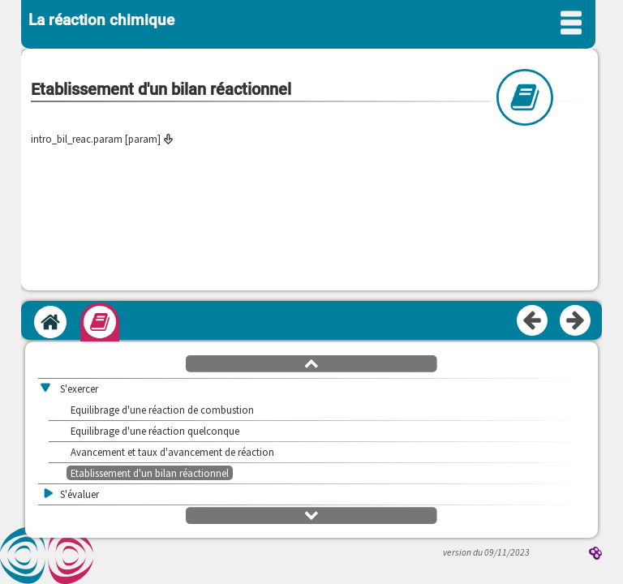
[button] (311, 362)
